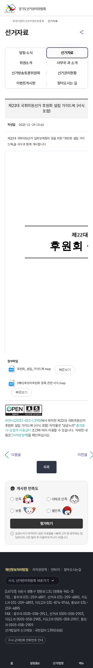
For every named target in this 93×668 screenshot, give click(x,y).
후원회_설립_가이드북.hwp (30, 369)
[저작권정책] (20, 435)
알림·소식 (26, 53)
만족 (18, 499)
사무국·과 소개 (67, 63)
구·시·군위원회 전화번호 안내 (25, 640)
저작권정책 (39, 570)
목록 (46, 467)
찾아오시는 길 (67, 83)
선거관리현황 (67, 73)
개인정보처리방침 (16, 570)
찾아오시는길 (72, 570)
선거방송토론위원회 (26, 73)
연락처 (55, 570)
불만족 (56, 511)
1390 (51, 630)
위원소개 (26, 63)
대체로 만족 (59, 499)
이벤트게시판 (25, 83)
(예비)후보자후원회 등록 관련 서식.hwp (37, 383)
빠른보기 (65, 370)
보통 (18, 511)
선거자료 (67, 53)
